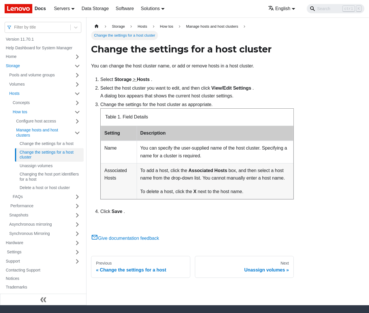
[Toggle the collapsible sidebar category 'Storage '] (77, 66)
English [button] (279, 8)
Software (125, 8)
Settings (13, 252)
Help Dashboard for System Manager (39, 48)
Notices (12, 278)
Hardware (14, 242)
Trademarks (16, 287)
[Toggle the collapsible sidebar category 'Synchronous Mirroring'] (77, 233)
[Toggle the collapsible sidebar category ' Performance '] (77, 206)
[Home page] (96, 26)
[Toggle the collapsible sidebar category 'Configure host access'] (77, 121)
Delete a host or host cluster (45, 187)
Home (11, 56)
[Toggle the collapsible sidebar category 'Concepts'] (77, 103)
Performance (21, 205)
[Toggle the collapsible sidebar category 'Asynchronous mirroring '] (77, 224)
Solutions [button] (150, 8)
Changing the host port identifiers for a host (49, 177)
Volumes (17, 84)
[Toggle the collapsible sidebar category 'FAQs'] (77, 196)
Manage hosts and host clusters (37, 132)
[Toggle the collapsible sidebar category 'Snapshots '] (77, 215)
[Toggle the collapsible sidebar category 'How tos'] (77, 112)
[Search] (335, 8)
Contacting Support (23, 270)
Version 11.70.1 (20, 39)
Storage (13, 65)
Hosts (14, 93)
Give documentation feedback (125, 238)
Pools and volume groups (32, 75)
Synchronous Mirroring (29, 233)
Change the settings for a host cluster (47, 155)
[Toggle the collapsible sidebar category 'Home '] (77, 56)
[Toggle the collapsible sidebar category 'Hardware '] (77, 243)
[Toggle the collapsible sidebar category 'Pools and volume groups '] (77, 75)
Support (13, 261)
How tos (20, 112)
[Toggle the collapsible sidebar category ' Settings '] (77, 252)
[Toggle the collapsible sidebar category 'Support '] (77, 261)
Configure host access (36, 121)
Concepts (21, 102)
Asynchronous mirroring (30, 224)
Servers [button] (62, 8)
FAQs (18, 196)
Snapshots (18, 215)
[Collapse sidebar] (43, 299)
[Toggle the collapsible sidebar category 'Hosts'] (77, 93)
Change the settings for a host (47, 143)
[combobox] (14, 27)
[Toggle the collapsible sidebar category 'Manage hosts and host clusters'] (77, 132)
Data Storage (95, 8)
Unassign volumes (36, 165)
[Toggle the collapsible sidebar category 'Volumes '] (77, 84)
